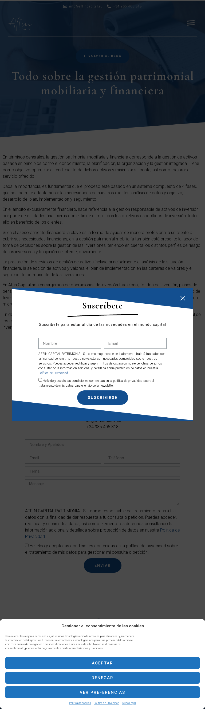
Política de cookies (80, 703)
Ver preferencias (102, 692)
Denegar (102, 677)
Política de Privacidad (106, 703)
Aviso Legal (129, 703)
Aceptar (102, 663)
